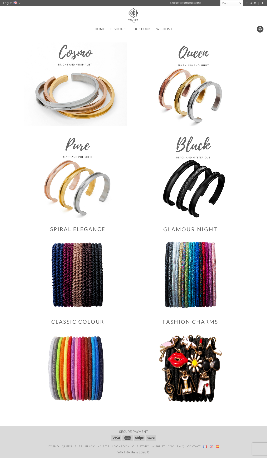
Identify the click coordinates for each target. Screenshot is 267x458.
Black (90, 446)
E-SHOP (118, 29)
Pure (78, 446)
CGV (171, 446)
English (12, 3)
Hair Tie (103, 446)
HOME (100, 29)
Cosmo (53, 446)
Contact (194, 446)
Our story (140, 446)
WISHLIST (164, 29)
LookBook (120, 446)
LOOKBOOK (141, 29)
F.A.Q (180, 446)
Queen (67, 446)
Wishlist (158, 446)
